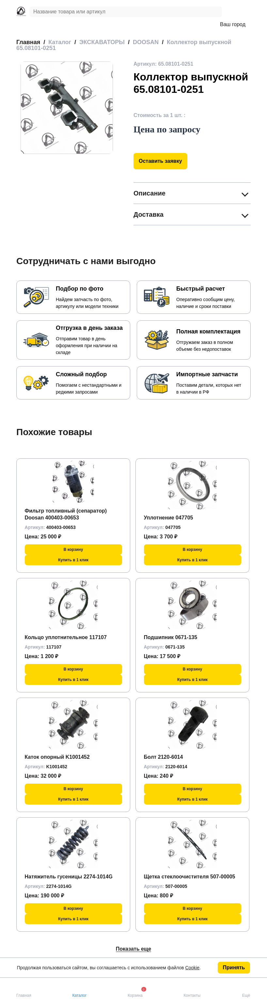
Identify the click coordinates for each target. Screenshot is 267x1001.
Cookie (192, 967)
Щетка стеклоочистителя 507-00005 (189, 876)
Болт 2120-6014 (163, 757)
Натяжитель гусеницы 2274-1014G (69, 876)
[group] (67, 107)
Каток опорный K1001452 (57, 757)
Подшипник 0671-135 (170, 637)
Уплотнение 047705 (168, 517)
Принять (234, 967)
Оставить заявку (160, 161)
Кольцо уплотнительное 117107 (66, 637)
